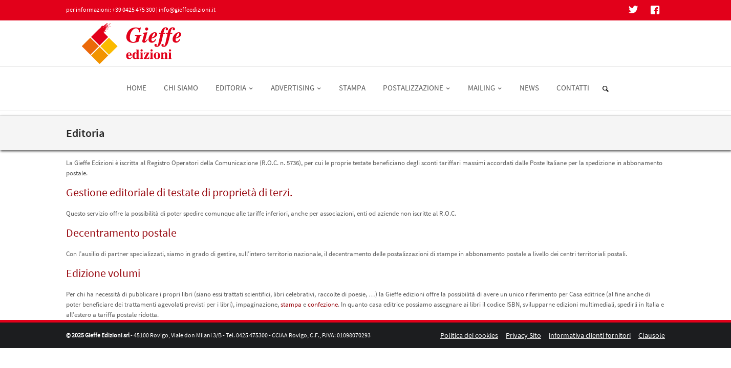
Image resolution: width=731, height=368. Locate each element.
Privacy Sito (523, 335)
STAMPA (352, 88)
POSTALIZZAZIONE (416, 88)
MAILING (485, 88)
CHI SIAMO (181, 88)
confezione (323, 304)
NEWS (529, 88)
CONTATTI (572, 88)
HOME (136, 88)
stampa (291, 304)
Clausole (651, 335)
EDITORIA (234, 88)
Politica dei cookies (469, 335)
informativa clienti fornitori (590, 335)
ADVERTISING (296, 88)
